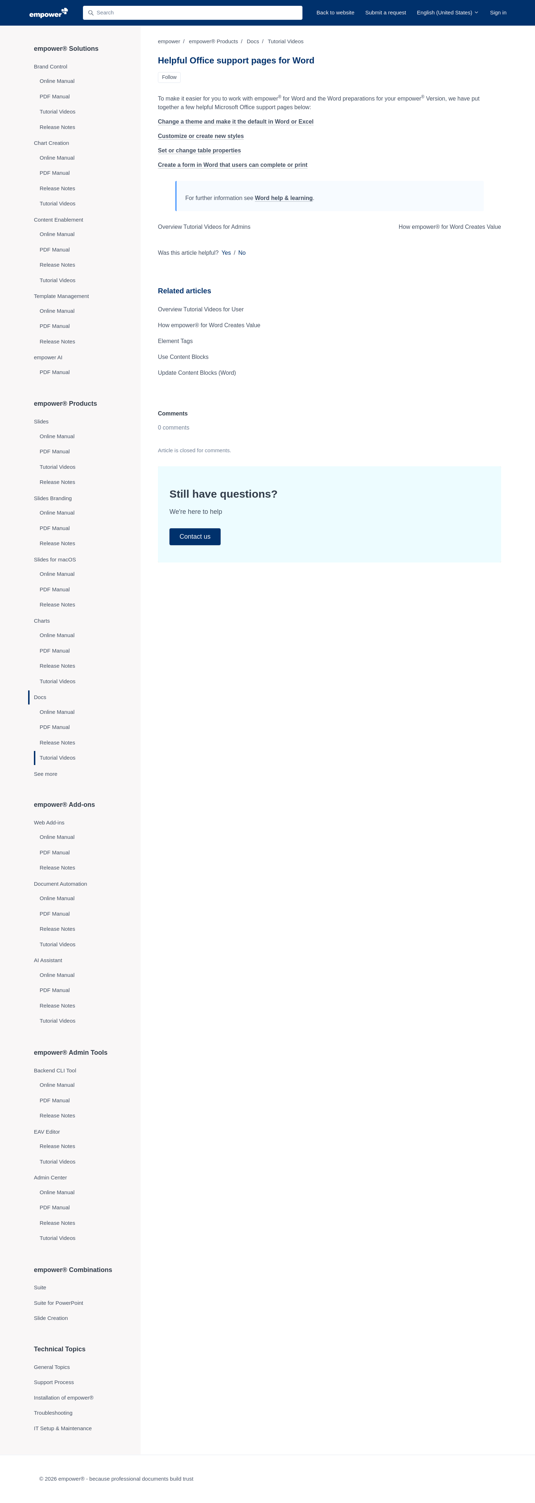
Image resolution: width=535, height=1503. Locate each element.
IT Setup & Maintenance (63, 1428)
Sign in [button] (498, 12)
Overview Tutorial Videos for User (201, 309)
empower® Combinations (73, 1269)
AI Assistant (48, 960)
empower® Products (213, 41)
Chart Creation (51, 143)
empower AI (48, 357)
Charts (42, 621)
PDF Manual (55, 96)
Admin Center (50, 1177)
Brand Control (50, 66)
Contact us (195, 536)
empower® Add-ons (64, 804)
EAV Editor (47, 1132)
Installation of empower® (63, 1398)
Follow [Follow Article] (169, 77)
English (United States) (448, 12)
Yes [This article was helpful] (226, 253)
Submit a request (385, 12)
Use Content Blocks (183, 357)
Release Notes (57, 127)
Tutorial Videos (286, 41)
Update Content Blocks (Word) (197, 373)
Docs (253, 41)
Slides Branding (53, 498)
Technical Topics (59, 1349)
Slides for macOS (55, 559)
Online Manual (57, 81)
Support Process (54, 1382)
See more (45, 774)
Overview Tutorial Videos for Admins (204, 227)
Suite (40, 1287)
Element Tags (175, 341)
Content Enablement (58, 220)
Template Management (61, 296)
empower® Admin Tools (70, 1052)
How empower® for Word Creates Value (450, 227)
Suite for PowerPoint (58, 1303)
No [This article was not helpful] (242, 253)
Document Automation (60, 884)
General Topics (52, 1367)
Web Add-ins (49, 822)
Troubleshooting (53, 1413)
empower (169, 41)
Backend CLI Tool (55, 1070)
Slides (41, 421)
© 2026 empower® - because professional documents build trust (116, 1479)
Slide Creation (51, 1318)
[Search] (193, 13)
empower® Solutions (66, 48)
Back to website (335, 12)
